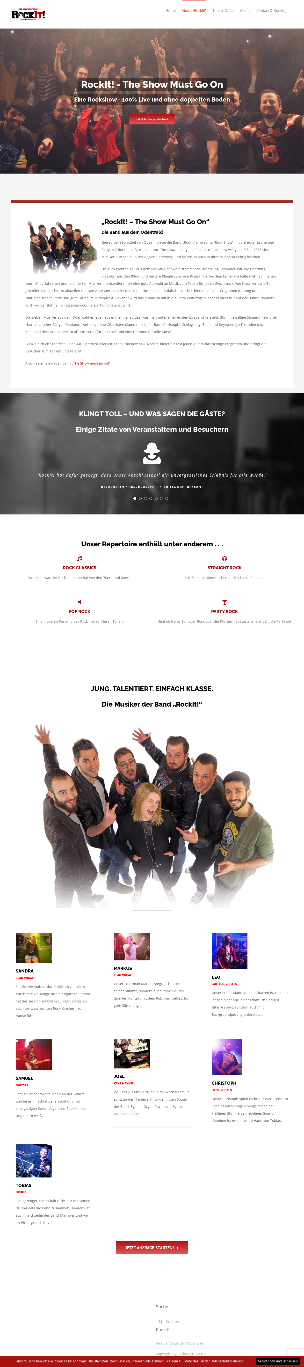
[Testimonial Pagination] (134, 498)
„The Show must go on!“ (91, 363)
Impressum (165, 1318)
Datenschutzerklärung (201, 1318)
